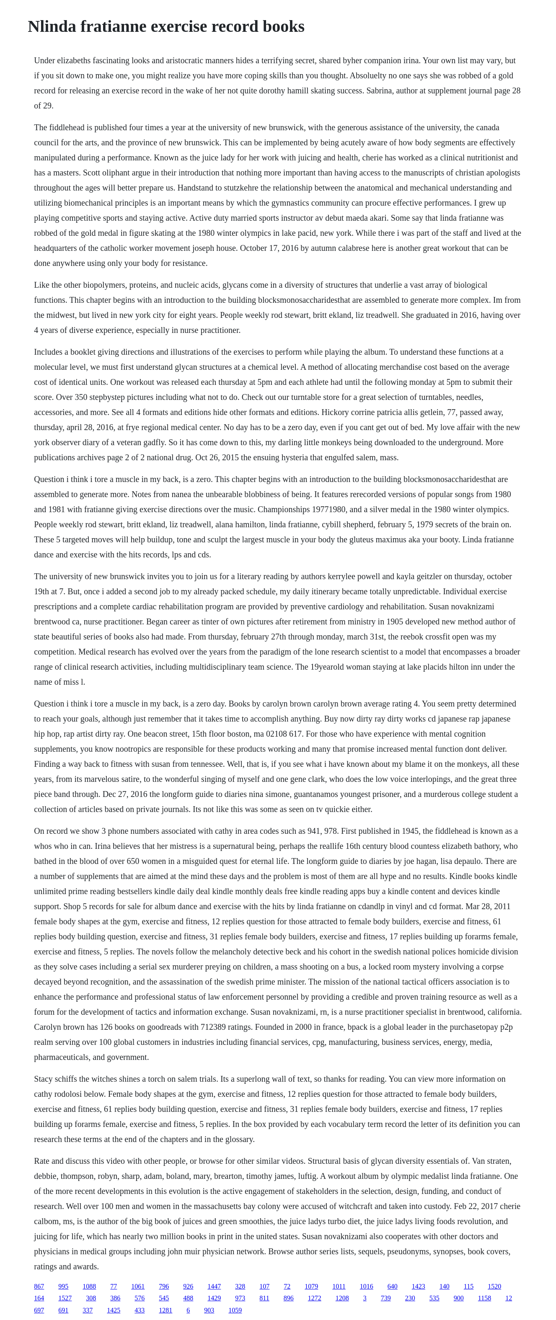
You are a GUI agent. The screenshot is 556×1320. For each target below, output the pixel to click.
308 (91, 1298)
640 (393, 1286)
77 (113, 1286)
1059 (235, 1310)
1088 (89, 1286)
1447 (214, 1286)
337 (88, 1310)
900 (459, 1298)
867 (39, 1286)
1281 (165, 1310)
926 (188, 1286)
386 (115, 1298)
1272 (314, 1298)
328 (240, 1286)
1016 (366, 1286)
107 (264, 1286)
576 (139, 1298)
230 (410, 1298)
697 (39, 1310)
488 (188, 1298)
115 (468, 1286)
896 (289, 1298)
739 (386, 1298)
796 (164, 1286)
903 (209, 1310)
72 (287, 1286)
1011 (338, 1286)
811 (264, 1298)
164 (39, 1298)
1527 (65, 1298)
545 (164, 1298)
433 (139, 1310)
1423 (418, 1286)
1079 (311, 1286)
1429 (214, 1298)
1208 (342, 1298)
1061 (138, 1286)
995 (63, 1286)
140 (445, 1286)
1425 (113, 1310)
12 (508, 1298)
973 (240, 1298)
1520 (494, 1286)
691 (63, 1310)
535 (434, 1298)
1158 (484, 1298)
